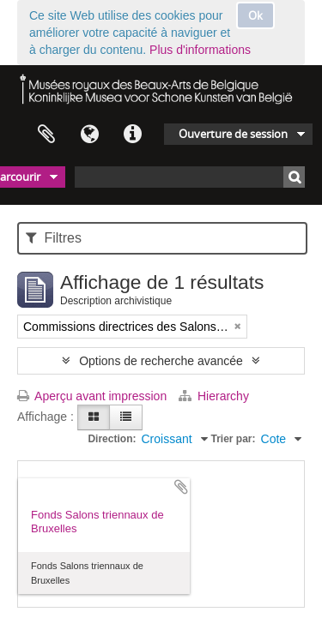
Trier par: (233, 439)
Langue (89, 134)
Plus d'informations (200, 50)
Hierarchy (214, 396)
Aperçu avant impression (92, 396)
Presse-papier (46, 134)
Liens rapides (132, 134)
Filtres (54, 238)
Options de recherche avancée (161, 361)
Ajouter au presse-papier (181, 486)
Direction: (112, 439)
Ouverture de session (233, 133)
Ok (255, 15)
